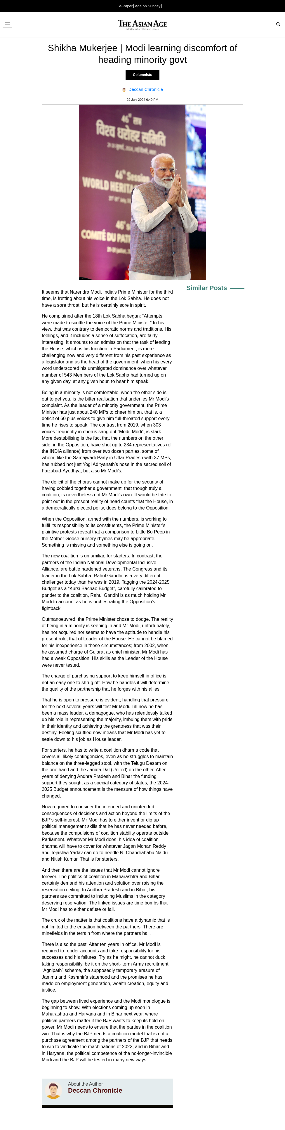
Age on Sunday (148, 6)
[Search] (278, 25)
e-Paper (126, 6)
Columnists (142, 75)
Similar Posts (206, 288)
